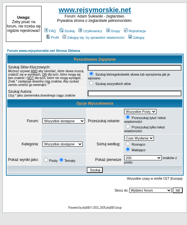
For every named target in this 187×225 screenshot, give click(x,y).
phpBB (86, 207)
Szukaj (67, 31)
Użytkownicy (90, 31)
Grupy (113, 31)
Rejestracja (135, 31)
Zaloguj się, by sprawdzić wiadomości (93, 37)
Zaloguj (136, 37)
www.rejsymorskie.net (95, 10)
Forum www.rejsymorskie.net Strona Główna (43, 50)
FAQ (50, 31)
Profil (52, 37)
